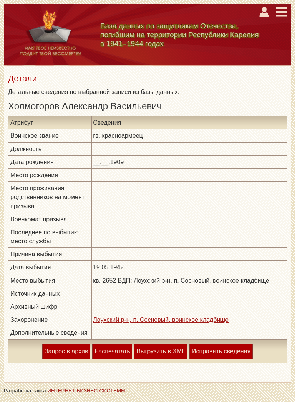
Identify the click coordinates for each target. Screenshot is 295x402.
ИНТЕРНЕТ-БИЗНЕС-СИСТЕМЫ (86, 391)
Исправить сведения (221, 351)
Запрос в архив (66, 351)
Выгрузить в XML (160, 351)
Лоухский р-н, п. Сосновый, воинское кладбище (161, 319)
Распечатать (112, 351)
